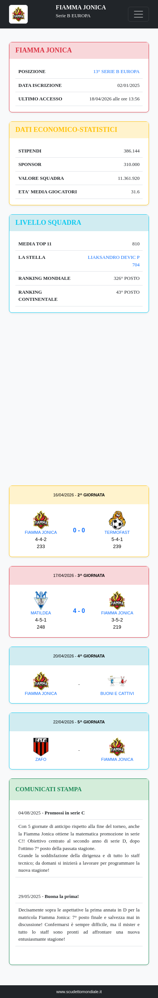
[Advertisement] (79, 401)
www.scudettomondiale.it (79, 991)
